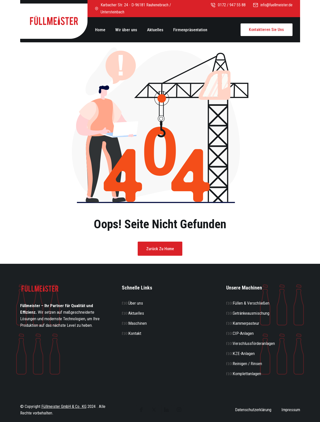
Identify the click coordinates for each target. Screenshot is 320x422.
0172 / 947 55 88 (228, 5)
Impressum (290, 409)
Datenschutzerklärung (253, 409)
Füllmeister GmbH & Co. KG (63, 406)
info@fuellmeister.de (273, 5)
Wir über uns (126, 29)
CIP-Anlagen (243, 333)
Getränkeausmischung (251, 313)
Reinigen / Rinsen (247, 363)
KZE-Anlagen (244, 353)
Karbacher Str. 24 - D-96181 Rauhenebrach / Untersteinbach (133, 8)
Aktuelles (155, 29)
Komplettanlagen (247, 373)
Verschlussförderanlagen (254, 343)
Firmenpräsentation (190, 29)
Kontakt (134, 333)
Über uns (135, 303)
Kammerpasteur (246, 323)
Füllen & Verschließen (251, 303)
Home (100, 29)
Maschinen (137, 323)
